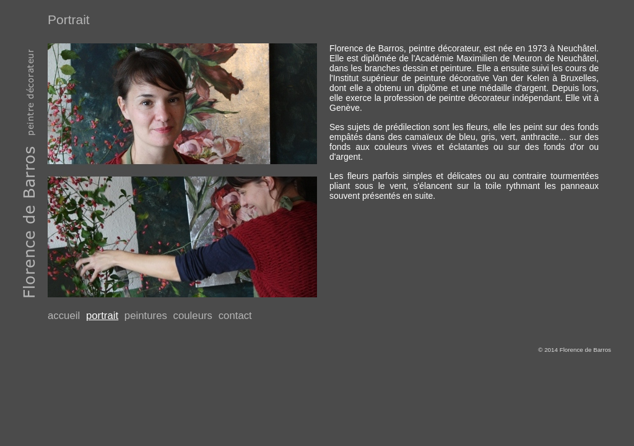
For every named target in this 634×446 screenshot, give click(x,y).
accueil (64, 315)
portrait (102, 315)
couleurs (192, 315)
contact (235, 315)
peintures (145, 315)
